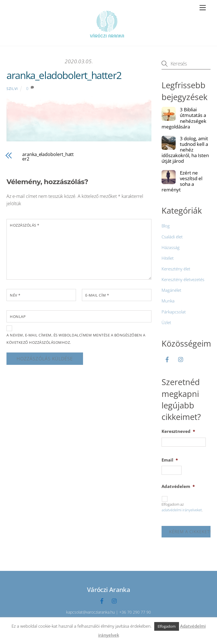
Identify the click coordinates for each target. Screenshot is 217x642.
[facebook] (167, 358)
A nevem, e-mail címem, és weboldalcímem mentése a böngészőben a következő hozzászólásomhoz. (75, 339)
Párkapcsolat (174, 312)
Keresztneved (178, 431)
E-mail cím (97, 295)
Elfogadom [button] (167, 626)
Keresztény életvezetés (183, 279)
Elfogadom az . (182, 507)
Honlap (18, 316)
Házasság (171, 247)
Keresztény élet (176, 269)
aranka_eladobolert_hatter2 (64, 75)
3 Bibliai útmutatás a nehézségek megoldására (184, 118)
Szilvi (12, 88)
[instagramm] (181, 358)
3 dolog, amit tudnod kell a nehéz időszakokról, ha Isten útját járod (185, 150)
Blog (166, 226)
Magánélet (171, 290)
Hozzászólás (24, 225)
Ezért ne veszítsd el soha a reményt (182, 181)
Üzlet (166, 322)
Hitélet (168, 258)
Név (15, 295)
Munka (168, 301)
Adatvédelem (178, 486)
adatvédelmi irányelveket (182, 509)
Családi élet (172, 236)
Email (170, 460)
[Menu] (202, 7)
